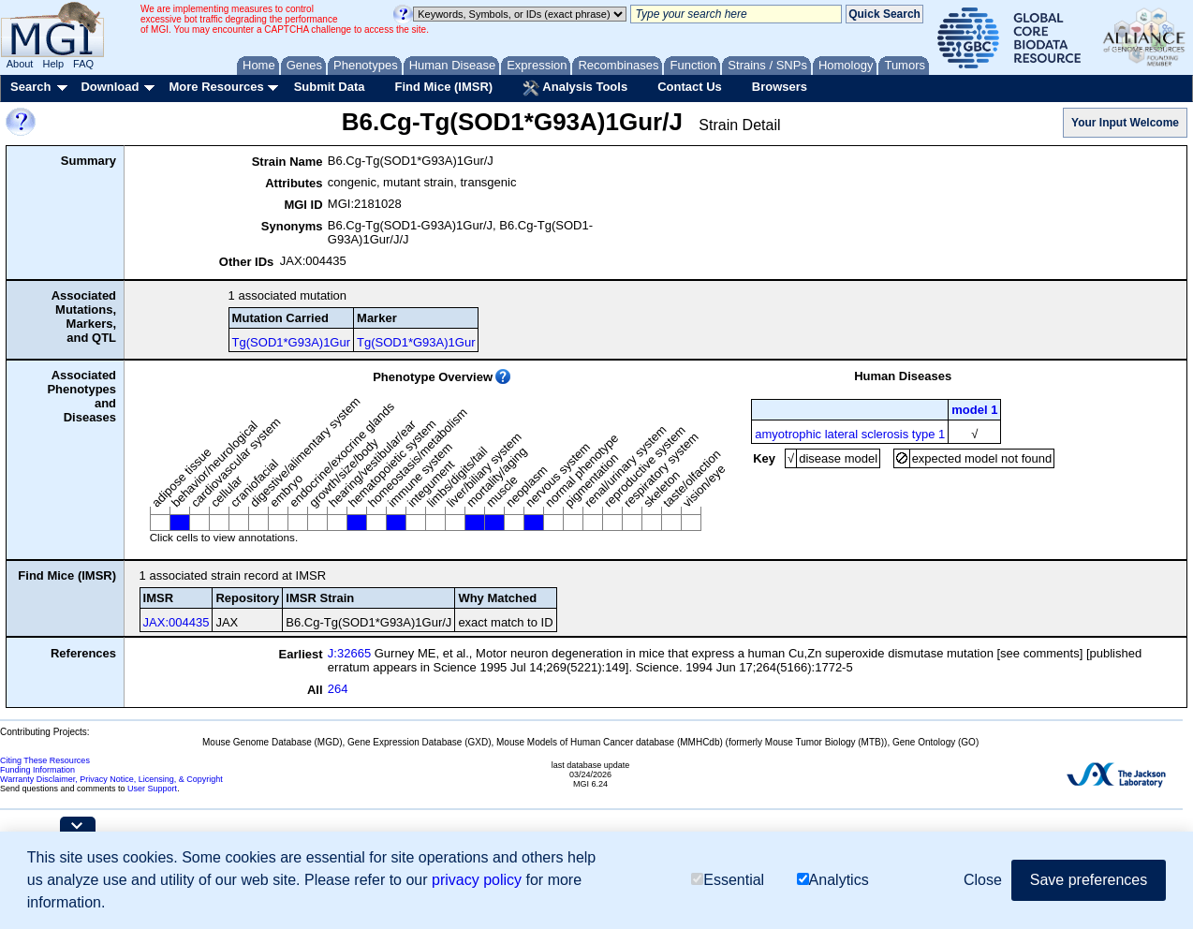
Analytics (833, 880)
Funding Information (37, 769)
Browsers (779, 87)
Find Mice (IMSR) (443, 87)
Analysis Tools (575, 88)
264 (338, 689)
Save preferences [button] (1088, 880)
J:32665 (349, 653)
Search (30, 87)
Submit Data (329, 87)
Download (110, 87)
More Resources (216, 87)
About (20, 63)
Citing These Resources (45, 760)
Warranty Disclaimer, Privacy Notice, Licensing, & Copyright (111, 779)
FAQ (83, 63)
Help (53, 63)
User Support (152, 788)
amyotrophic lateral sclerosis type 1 (850, 434)
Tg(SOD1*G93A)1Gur (291, 342)
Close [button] (983, 880)
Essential (727, 880)
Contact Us (689, 87)
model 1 (974, 410)
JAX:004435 (176, 622)
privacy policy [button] (477, 880)
